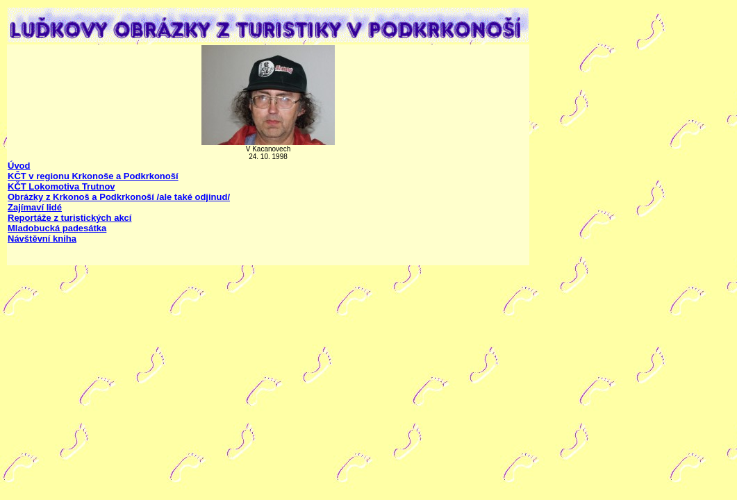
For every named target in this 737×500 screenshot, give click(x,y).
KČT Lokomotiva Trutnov (61, 186)
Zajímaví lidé (35, 207)
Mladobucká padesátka (57, 228)
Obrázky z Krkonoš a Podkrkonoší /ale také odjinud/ (119, 197)
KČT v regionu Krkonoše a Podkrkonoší (93, 176)
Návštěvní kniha (42, 238)
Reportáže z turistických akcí (69, 217)
